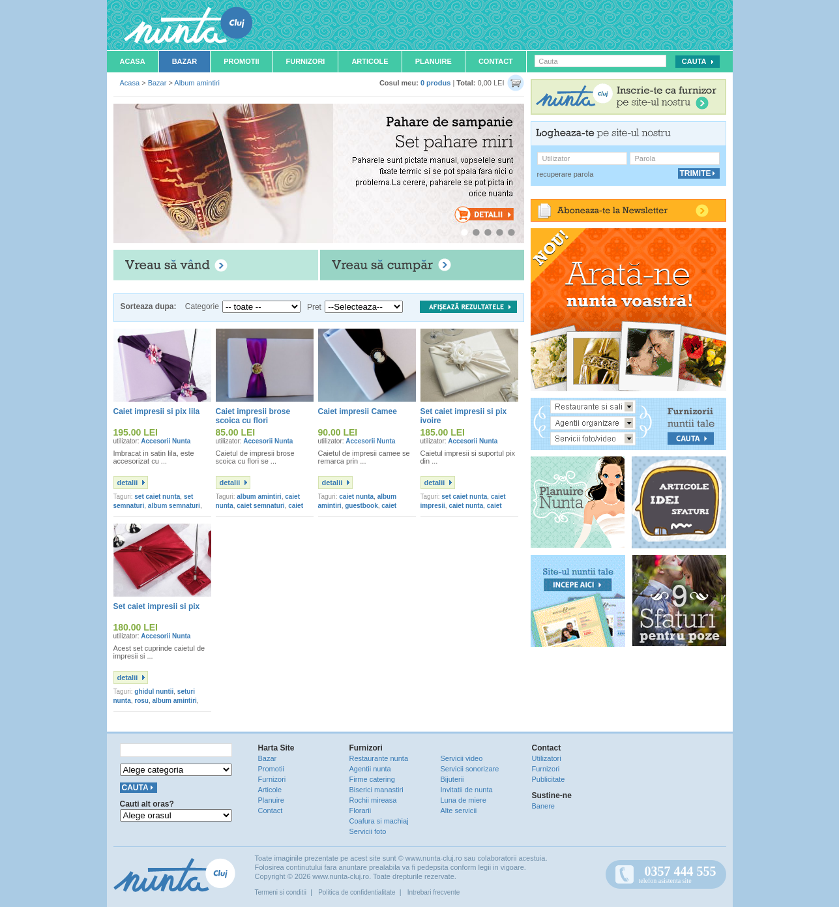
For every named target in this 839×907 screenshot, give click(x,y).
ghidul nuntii (153, 691)
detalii (127, 482)
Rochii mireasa (373, 800)
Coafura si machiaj (379, 821)
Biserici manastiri (376, 790)
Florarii (360, 810)
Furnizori (305, 61)
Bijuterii (452, 779)
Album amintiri (197, 83)
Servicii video (462, 758)
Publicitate (548, 779)
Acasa (132, 61)
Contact (495, 61)
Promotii (241, 61)
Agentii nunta (370, 769)
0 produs (435, 83)
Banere (543, 806)
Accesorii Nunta (165, 441)
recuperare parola (565, 174)
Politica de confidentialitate (356, 892)
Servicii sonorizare (470, 769)
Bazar (185, 61)
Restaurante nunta (379, 758)
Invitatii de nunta (467, 790)
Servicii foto (368, 831)
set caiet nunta (157, 496)
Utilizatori (546, 758)
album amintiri (259, 496)
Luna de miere (463, 800)
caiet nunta (356, 496)
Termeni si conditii (280, 892)
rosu (141, 700)
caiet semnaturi (260, 505)
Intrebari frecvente (433, 892)
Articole (369, 61)
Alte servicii (459, 810)
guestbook (361, 505)
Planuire (433, 61)
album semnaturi (174, 505)
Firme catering (372, 779)
